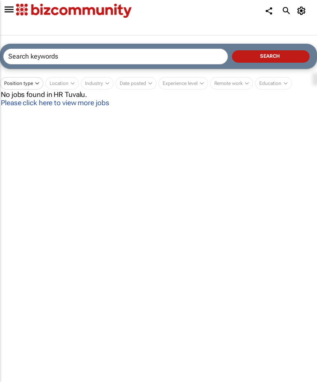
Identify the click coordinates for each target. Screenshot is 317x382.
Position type (18, 83)
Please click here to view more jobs (55, 103)
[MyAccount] (302, 11)
